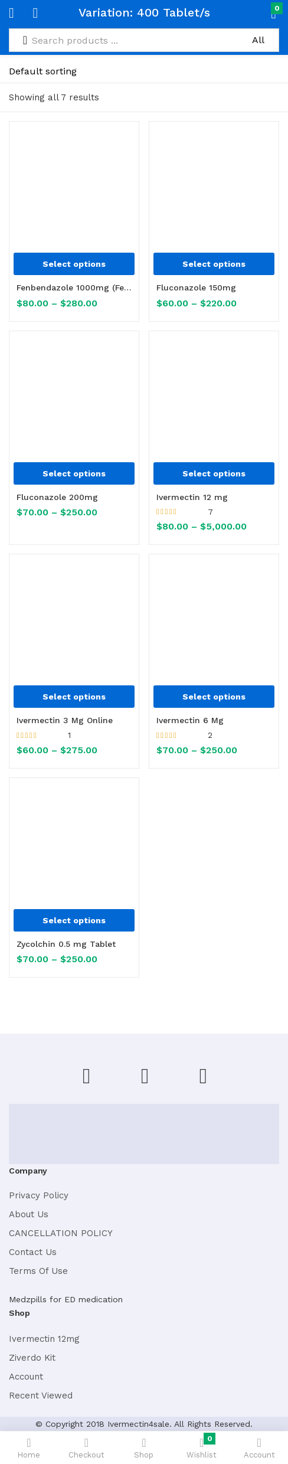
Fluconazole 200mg (57, 497)
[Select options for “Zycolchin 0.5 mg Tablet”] (74, 920)
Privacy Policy (38, 1195)
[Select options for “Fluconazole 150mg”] (213, 264)
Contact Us (33, 1252)
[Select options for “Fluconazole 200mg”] (74, 473)
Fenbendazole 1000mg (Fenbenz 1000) (74, 287)
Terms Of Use (38, 1271)
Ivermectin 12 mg (192, 497)
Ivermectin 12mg (44, 1339)
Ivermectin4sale (138, 1424)
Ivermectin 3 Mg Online (65, 720)
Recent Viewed (41, 1395)
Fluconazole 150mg (196, 287)
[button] (254, 13)
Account (26, 1376)
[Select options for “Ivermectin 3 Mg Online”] (74, 696)
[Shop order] (66, 71)
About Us (28, 1214)
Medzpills (28, 1299)
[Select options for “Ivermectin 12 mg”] (213, 473)
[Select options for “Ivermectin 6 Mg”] (213, 696)
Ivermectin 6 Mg (190, 720)
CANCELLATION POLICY (61, 1233)
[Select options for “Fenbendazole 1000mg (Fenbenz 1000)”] (74, 264)
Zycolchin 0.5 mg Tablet (66, 944)
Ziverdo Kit (32, 1357)
